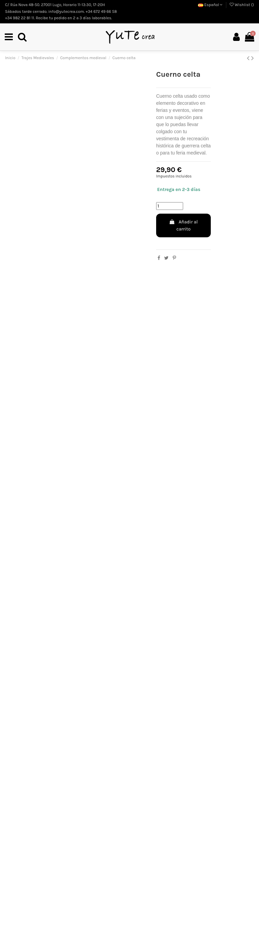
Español (210, 4)
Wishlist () (242, 4)
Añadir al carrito (183, 225)
